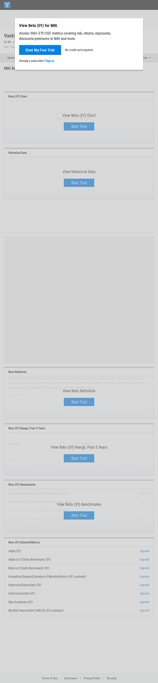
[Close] (138, 25)
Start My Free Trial (40, 50)
